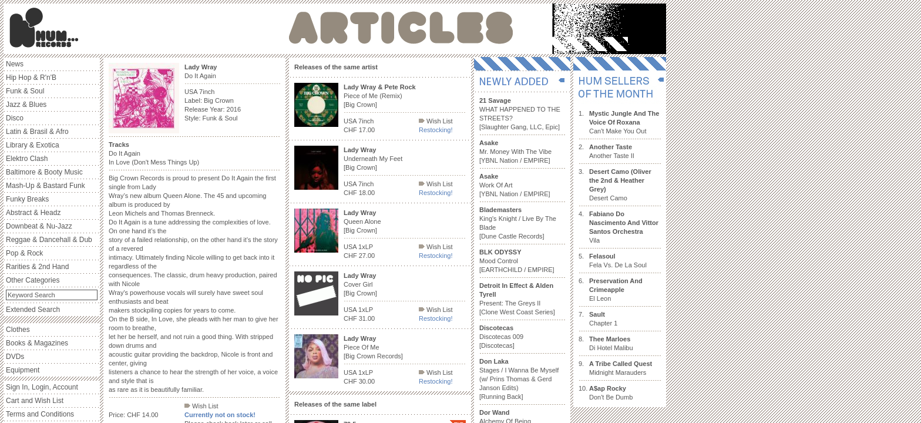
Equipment (22, 370)
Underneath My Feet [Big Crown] (373, 158)
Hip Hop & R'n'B (31, 77)
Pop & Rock (24, 253)
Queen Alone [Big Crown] (362, 221)
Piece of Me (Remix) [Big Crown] (380, 95)
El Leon (616, 289)
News (14, 64)
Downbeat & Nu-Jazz (39, 226)
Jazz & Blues (26, 104)
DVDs (15, 356)
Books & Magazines (37, 343)
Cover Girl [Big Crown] (360, 284)
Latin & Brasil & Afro (37, 131)
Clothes (18, 329)
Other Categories (32, 280)
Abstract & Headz (33, 213)
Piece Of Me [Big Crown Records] (373, 347)
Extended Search (33, 310)
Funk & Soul (25, 91)
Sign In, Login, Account (42, 387)
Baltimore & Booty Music (44, 172)
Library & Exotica (32, 145)
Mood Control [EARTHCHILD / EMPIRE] (516, 261)
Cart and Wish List (34, 401)
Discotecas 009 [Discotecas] (501, 336)
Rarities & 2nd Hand (37, 267)
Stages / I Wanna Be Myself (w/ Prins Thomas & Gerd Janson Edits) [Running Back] (519, 379)
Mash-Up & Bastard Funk (45, 186)
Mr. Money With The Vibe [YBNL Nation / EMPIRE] (515, 151)
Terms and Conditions (40, 414)
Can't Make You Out (624, 122)
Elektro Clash (27, 159)
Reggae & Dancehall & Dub (49, 240)
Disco (14, 118)
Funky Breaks (27, 199)
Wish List (201, 405)
